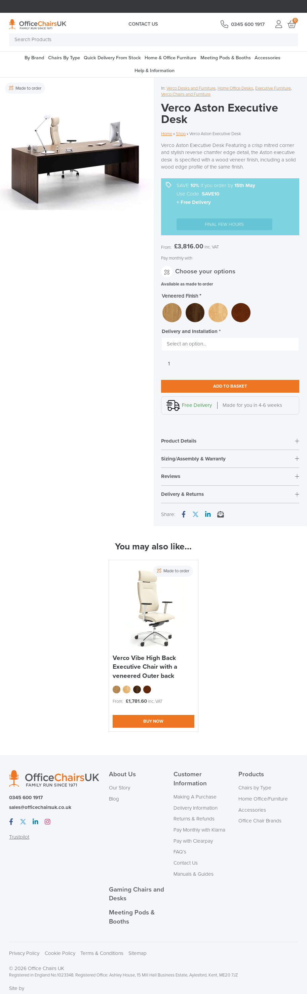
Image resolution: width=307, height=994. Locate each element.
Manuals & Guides (194, 874)
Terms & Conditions (101, 954)
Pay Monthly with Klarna (199, 830)
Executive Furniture (273, 88)
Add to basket (230, 386)
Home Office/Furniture (263, 799)
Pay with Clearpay (193, 841)
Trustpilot (19, 838)
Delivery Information (196, 808)
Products (251, 775)
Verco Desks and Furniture (191, 88)
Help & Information (155, 70)
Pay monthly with (176, 258)
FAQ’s (180, 852)
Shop (181, 134)
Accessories (267, 58)
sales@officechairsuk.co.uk (40, 808)
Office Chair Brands (259, 821)
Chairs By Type (64, 58)
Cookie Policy (60, 954)
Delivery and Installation (191, 331)
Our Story (119, 788)
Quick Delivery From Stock (112, 58)
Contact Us (143, 24)
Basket (291, 24)
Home (166, 134)
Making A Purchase (195, 797)
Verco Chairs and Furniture (185, 94)
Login (278, 24)
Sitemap (137, 954)
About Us (122, 775)
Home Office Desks (235, 88)
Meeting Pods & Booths (225, 58)
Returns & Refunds (194, 819)
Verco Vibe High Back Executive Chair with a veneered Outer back (145, 667)
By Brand (34, 58)
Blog (114, 799)
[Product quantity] (169, 364)
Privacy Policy (24, 954)
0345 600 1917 (248, 24)
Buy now (153, 721)
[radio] (172, 312)
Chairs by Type (254, 788)
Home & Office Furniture (170, 58)
